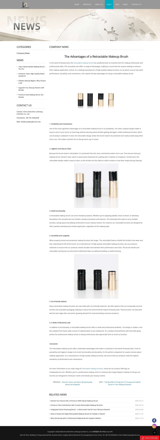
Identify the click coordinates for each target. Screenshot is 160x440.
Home (76, 4)
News (109, 4)
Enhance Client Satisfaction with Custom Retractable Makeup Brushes (77, 405)
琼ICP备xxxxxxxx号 (106, 432)
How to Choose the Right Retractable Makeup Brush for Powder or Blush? (78, 414)
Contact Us (136, 4)
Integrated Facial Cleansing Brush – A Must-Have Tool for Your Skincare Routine (80, 409)
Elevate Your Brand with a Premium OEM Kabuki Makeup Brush (74, 401)
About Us (99, 4)
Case (117, 4)
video (125, 4)
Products (87, 4)
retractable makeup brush (83, 63)
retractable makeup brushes (92, 369)
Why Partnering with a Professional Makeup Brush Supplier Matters (76, 418)
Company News (23, 53)
